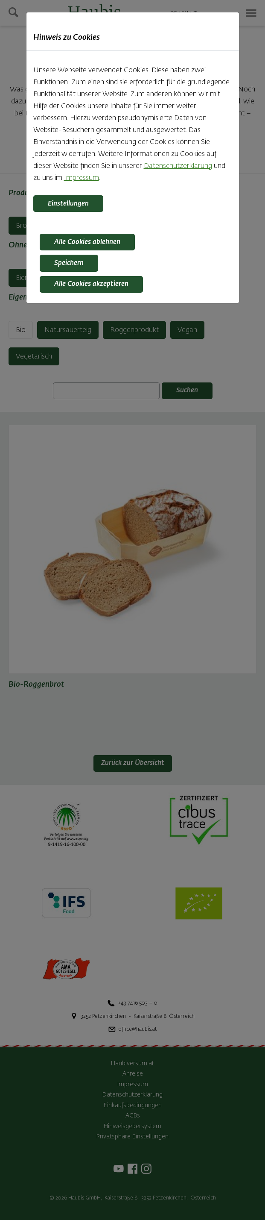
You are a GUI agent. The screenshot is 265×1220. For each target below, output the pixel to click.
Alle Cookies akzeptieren (91, 284)
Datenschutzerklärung (178, 166)
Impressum (81, 178)
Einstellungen (68, 203)
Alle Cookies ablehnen (87, 242)
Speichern (69, 263)
